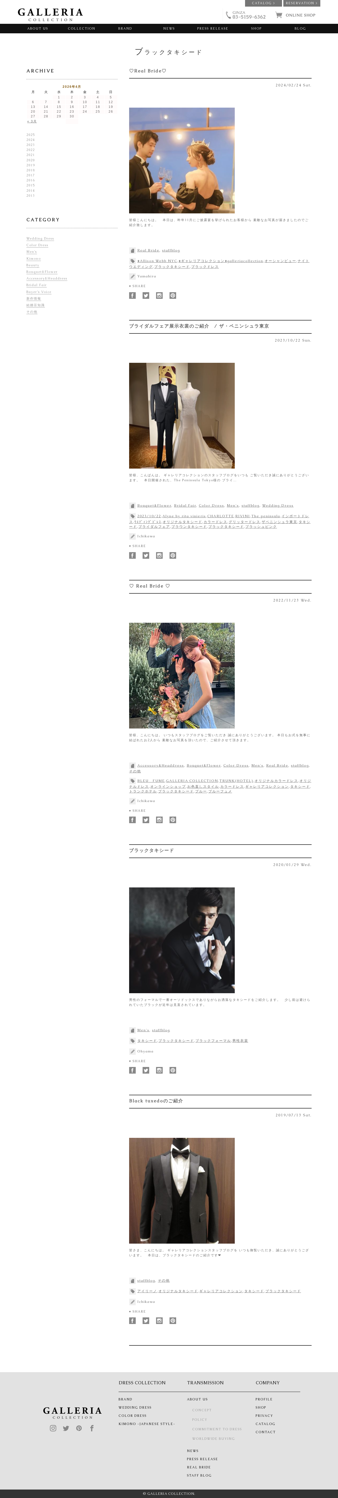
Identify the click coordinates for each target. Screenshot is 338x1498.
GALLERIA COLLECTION (192, 780)
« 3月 (32, 121)
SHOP (256, 28)
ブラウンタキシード (189, 526)
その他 (135, 771)
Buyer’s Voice (38, 292)
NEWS (169, 28)
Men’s (31, 252)
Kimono (33, 258)
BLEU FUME (151, 780)
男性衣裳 (240, 1040)
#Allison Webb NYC (157, 261)
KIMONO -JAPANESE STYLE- (147, 1424)
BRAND (125, 28)
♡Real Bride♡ (148, 71)
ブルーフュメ (220, 791)
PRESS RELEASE (212, 28)
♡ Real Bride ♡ (149, 586)
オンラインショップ (168, 786)
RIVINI (242, 516)
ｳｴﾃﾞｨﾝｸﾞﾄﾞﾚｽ (147, 522)
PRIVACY (264, 1416)
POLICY (199, 1420)
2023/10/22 (149, 516)
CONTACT (266, 1432)
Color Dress (211, 505)
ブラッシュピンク (261, 526)
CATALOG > (263, 3)
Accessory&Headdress (160, 765)
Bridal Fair (185, 505)
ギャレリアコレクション (267, 786)
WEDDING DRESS (135, 1407)
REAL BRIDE (199, 1467)
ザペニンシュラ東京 (279, 522)
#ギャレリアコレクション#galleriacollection (221, 261)
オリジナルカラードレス (276, 780)
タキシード (300, 786)
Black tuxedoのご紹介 (156, 1101)
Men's (233, 505)
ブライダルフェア (154, 526)
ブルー (201, 791)
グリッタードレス (244, 522)
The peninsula (265, 516)
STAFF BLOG (199, 1475)
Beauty (32, 265)
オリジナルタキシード (182, 522)
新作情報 (33, 298)
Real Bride (148, 250)
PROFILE (264, 1399)
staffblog (171, 250)
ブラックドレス (205, 266)
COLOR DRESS (133, 1416)
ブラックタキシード (172, 266)
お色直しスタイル (203, 786)
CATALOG (265, 1424)
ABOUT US (37, 28)
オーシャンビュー (280, 261)
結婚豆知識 (35, 305)
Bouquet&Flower (154, 505)
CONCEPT (202, 1410)
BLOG (300, 28)
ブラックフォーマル (213, 1040)
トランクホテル (143, 791)
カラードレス (215, 522)
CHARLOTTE (220, 516)
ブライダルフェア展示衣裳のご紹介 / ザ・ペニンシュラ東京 (199, 326)
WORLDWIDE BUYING (213, 1439)
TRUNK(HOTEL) (236, 780)
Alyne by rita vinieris (184, 516)
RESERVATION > (302, 3)
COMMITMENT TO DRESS (217, 1429)
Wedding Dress (278, 505)
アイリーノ (147, 1291)
